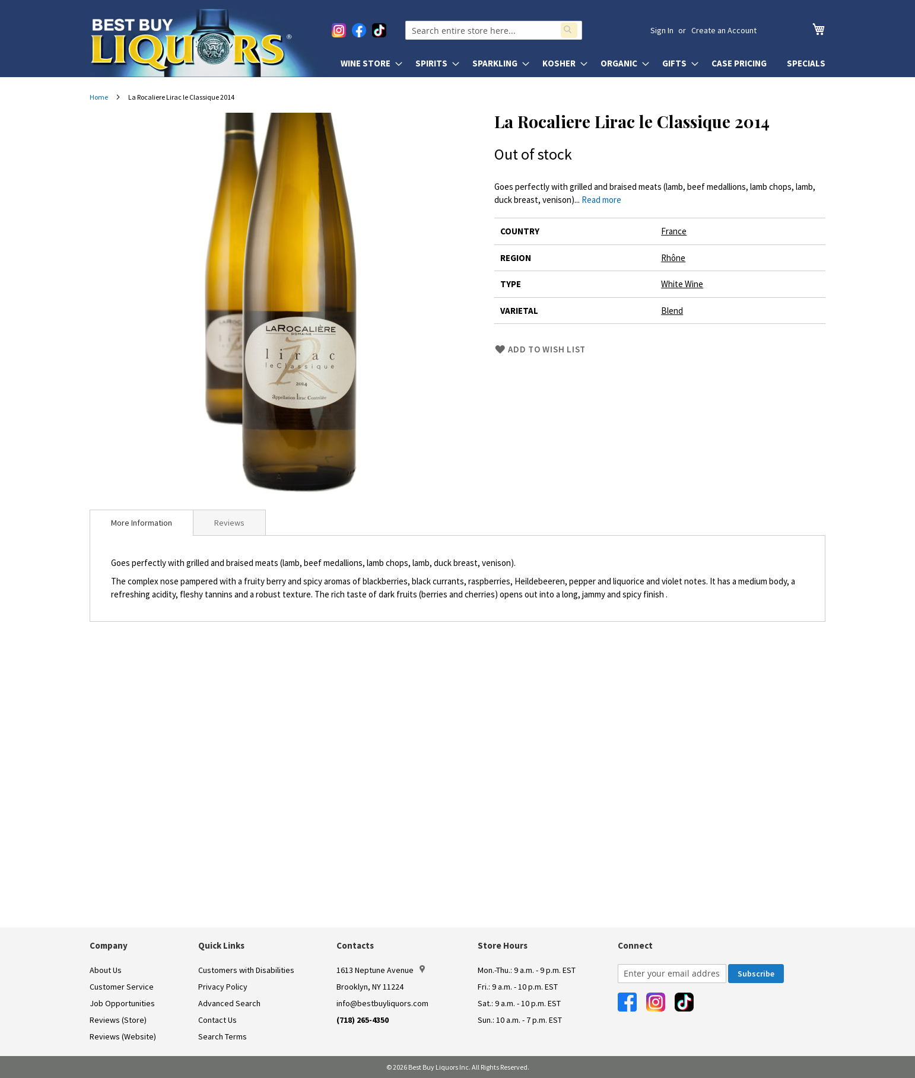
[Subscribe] (756, 973)
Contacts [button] (355, 945)
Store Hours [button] (503, 945)
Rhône (673, 257)
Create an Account (724, 30)
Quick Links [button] (221, 945)
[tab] (141, 523)
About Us (106, 970)
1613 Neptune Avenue (380, 970)
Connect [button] (635, 945)
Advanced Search (229, 1003)
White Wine (682, 284)
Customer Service (122, 986)
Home (99, 97)
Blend (672, 310)
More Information (141, 522)
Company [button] (109, 945)
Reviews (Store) (118, 1020)
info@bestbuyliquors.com (382, 1003)
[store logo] (209, 42)
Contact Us (217, 1020)
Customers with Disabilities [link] (246, 970)
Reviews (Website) (123, 1036)
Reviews (229, 522)
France (674, 231)
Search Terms (222, 1036)
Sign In (661, 30)
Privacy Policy (222, 986)
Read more (601, 199)
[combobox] (496, 30)
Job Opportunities (122, 1003)
